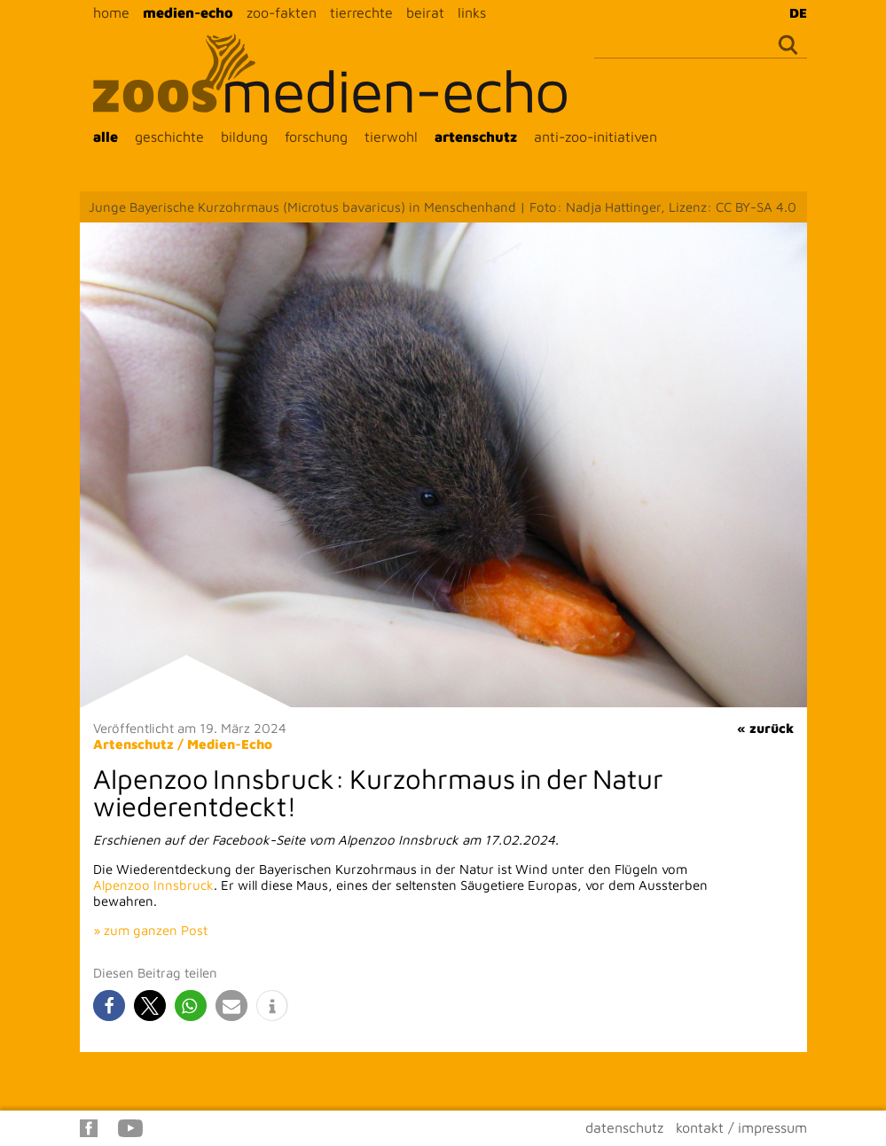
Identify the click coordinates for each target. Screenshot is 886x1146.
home (111, 12)
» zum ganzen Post (150, 930)
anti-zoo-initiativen (595, 136)
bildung (244, 136)
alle (105, 136)
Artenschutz (133, 744)
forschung (316, 136)
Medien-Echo (229, 744)
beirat (425, 12)
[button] (109, 1005)
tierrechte (361, 12)
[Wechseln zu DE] (793, 12)
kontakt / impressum (741, 1127)
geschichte (169, 136)
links (472, 12)
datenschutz (624, 1127)
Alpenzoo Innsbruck (153, 885)
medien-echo (188, 12)
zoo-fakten (282, 12)
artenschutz (476, 136)
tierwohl (391, 136)
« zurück (765, 728)
